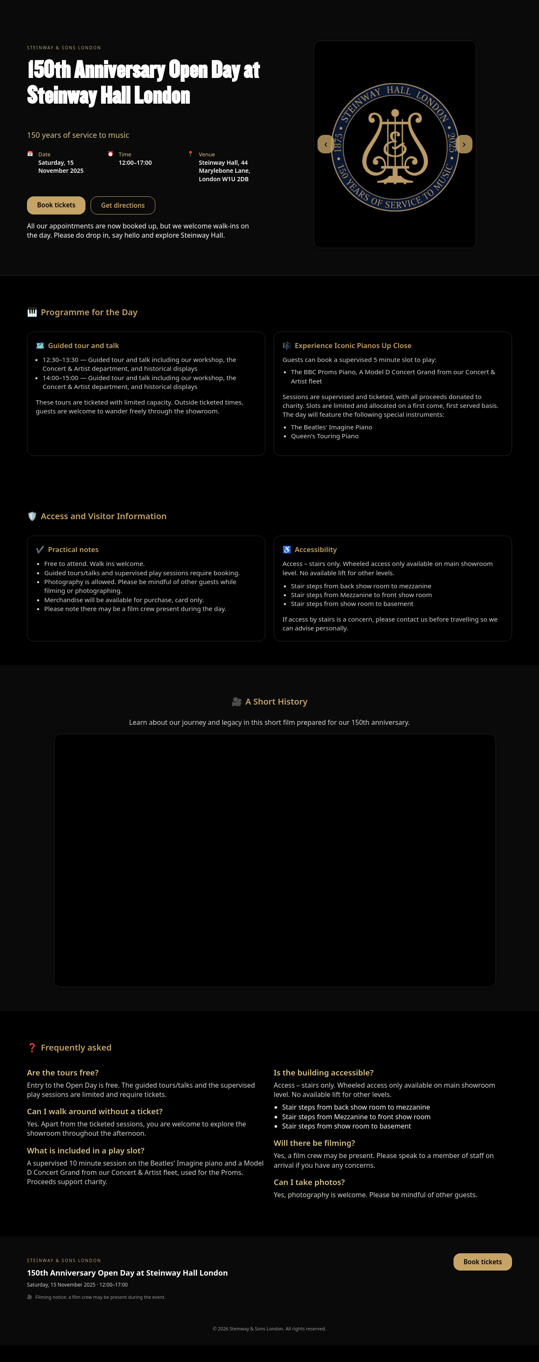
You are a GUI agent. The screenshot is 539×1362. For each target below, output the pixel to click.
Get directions (123, 205)
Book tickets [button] (56, 205)
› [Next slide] (464, 144)
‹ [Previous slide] (326, 144)
